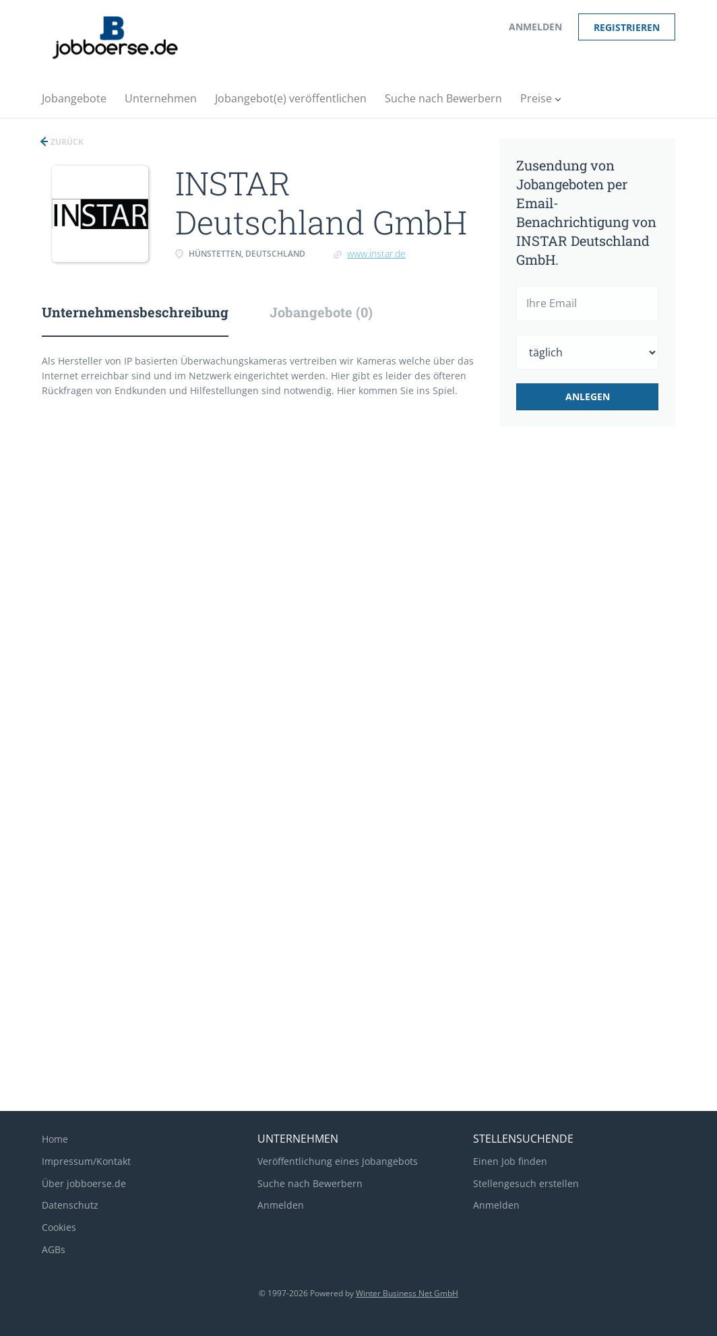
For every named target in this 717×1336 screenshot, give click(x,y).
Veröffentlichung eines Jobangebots (337, 1161)
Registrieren (627, 27)
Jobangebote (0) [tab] (321, 312)
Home (55, 1139)
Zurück (66, 142)
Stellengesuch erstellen (526, 1183)
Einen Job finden (510, 1161)
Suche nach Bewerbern (310, 1183)
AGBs (53, 1249)
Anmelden (535, 26)
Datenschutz (70, 1205)
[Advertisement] (604, 663)
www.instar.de (376, 253)
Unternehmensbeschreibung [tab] (135, 312)
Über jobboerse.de (84, 1183)
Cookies (59, 1227)
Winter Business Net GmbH (407, 1293)
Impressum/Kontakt (86, 1161)
